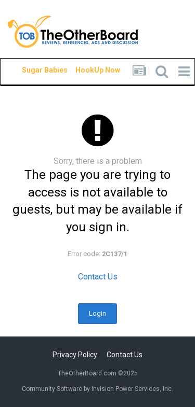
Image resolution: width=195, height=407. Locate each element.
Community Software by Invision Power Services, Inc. (97, 388)
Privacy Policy (75, 354)
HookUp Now (85, 70)
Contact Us (98, 277)
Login (97, 313)
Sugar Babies (32, 70)
